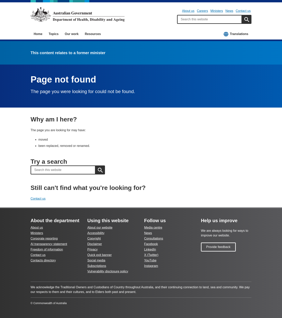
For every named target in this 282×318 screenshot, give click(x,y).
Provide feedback (218, 247)
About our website (99, 227)
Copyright (94, 238)
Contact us (243, 11)
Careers (202, 11)
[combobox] (209, 19)
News (229, 11)
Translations (239, 34)
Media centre (153, 227)
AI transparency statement (49, 244)
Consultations (153, 238)
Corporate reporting (44, 238)
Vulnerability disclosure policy (107, 271)
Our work (72, 34)
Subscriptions (96, 266)
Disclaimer (94, 244)
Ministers (217, 11)
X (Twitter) (151, 255)
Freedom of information (47, 249)
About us (188, 11)
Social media (96, 260)
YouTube (150, 260)
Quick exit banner (99, 255)
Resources (93, 34)
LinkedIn (150, 249)
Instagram (151, 266)
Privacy (92, 249)
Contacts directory (43, 260)
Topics (53, 34)
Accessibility (95, 233)
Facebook (151, 244)
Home (38, 34)
